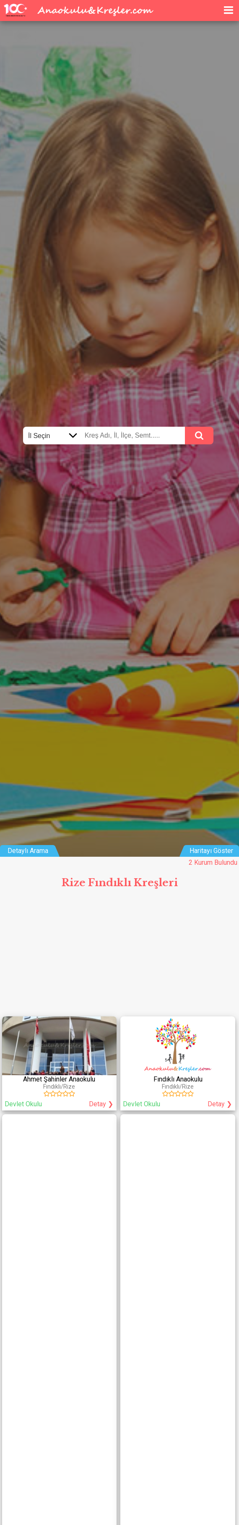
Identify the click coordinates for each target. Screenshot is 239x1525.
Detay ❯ (101, 1104)
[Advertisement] (119, 956)
